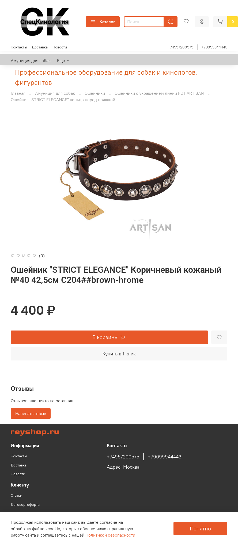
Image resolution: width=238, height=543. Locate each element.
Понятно (200, 528)
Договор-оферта (25, 504)
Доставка (40, 47)
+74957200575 (180, 47)
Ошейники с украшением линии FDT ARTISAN (159, 93)
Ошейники (95, 93)
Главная (18, 93)
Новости (59, 47)
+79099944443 (214, 47)
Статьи (16, 495)
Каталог (102, 21)
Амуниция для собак (31, 60)
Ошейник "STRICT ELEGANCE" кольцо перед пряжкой (63, 99)
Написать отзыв (30, 413)
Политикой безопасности (110, 535)
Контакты (19, 47)
